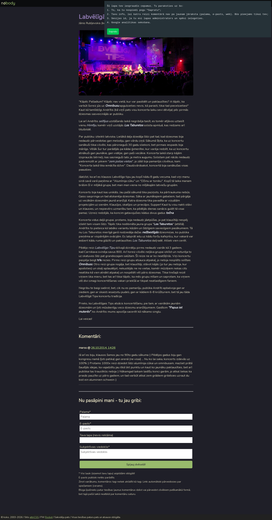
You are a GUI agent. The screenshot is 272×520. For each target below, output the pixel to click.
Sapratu (113, 31)
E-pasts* (85, 423)
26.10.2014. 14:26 (103, 348)
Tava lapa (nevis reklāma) (96, 435)
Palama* (85, 412)
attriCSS (34, 517)
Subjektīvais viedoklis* (95, 447)
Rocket (49, 517)
